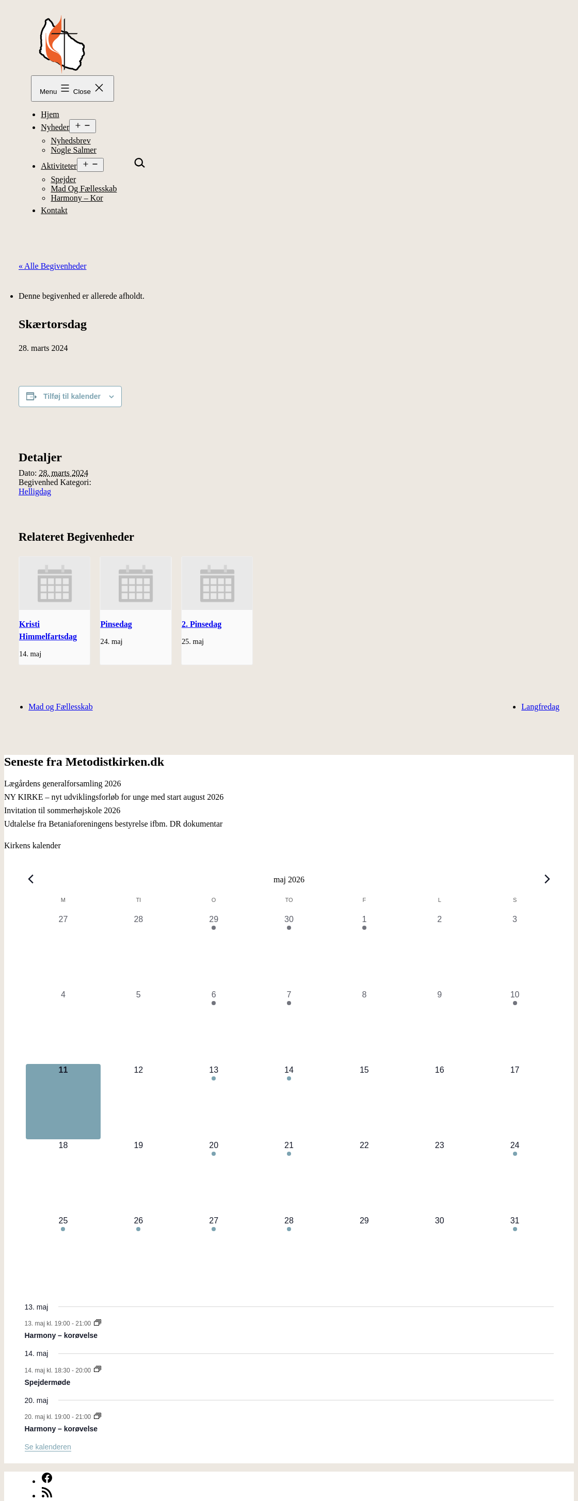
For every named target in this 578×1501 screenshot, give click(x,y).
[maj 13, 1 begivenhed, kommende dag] (213, 1101)
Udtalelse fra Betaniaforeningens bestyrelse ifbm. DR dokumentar (113, 823)
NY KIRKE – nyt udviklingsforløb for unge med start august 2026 (113, 797)
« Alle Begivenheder (53, 266)
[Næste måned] (547, 879)
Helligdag (35, 491)
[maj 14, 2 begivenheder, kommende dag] (289, 1101)
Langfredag (540, 706)
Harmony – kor (77, 197)
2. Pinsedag (201, 624)
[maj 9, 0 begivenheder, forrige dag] (439, 1026)
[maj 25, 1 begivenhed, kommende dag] (63, 1252)
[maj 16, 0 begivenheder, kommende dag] (439, 1101)
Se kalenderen (48, 1447)
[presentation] (54, 583)
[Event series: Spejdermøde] (97, 1370)
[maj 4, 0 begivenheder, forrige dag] (63, 1026)
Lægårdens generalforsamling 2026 (62, 783)
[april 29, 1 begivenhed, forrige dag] (213, 951)
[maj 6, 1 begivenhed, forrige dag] (213, 1026)
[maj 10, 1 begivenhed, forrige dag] (515, 1026)
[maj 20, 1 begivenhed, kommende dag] (213, 1177)
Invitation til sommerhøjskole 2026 (62, 810)
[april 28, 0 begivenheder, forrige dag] (138, 951)
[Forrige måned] (31, 879)
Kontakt (54, 210)
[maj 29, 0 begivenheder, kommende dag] (364, 1252)
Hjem (50, 114)
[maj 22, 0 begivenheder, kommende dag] (364, 1177)
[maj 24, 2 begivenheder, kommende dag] (515, 1177)
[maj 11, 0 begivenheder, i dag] (63, 1101)
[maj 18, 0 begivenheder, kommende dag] (63, 1177)
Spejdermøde (48, 1382)
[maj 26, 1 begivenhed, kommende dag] (138, 1252)
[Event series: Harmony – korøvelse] (97, 1323)
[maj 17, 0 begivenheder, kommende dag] (515, 1101)
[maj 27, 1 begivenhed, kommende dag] (213, 1252)
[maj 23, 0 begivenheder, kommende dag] (439, 1177)
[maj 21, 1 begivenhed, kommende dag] (289, 1177)
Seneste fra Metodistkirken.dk (84, 761)
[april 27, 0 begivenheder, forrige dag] (63, 951)
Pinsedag (116, 624)
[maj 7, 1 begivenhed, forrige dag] (289, 1026)
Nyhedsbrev (70, 140)
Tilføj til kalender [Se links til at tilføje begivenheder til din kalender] (72, 396)
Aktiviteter (58, 166)
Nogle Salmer (73, 150)
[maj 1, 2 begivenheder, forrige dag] (364, 951)
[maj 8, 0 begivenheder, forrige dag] (364, 1026)
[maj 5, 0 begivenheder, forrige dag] (138, 1026)
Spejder (63, 179)
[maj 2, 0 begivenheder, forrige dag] (439, 951)
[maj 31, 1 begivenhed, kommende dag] (515, 1252)
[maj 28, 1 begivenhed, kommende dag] (289, 1252)
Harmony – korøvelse (61, 1335)
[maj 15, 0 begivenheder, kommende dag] (364, 1101)
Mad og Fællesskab (84, 188)
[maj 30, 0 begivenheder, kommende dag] (439, 1252)
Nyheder (55, 127)
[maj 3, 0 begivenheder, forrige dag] (515, 951)
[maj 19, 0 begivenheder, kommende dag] (138, 1177)
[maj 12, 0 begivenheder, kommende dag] (138, 1101)
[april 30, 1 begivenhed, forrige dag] (289, 951)
